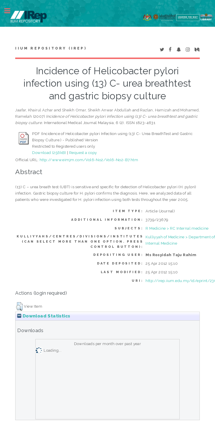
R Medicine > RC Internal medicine (177, 228)
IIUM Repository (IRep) (50, 48)
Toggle (10, 11)
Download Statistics (43, 316)
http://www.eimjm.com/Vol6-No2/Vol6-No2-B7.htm (89, 159)
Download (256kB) (49, 152)
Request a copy (83, 152)
